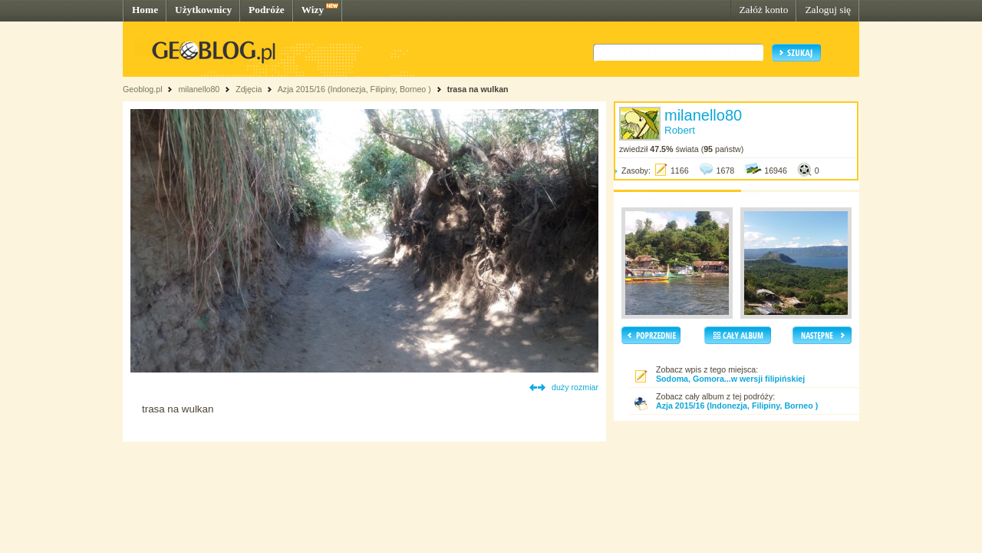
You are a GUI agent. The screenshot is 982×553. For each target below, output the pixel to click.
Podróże (267, 9)
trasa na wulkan (478, 89)
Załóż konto (763, 9)
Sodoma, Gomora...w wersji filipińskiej (730, 378)
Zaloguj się (828, 9)
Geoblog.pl (143, 89)
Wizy (313, 9)
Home (145, 9)
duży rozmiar (575, 387)
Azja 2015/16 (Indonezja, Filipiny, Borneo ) (354, 89)
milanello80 (198, 89)
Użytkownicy (203, 9)
